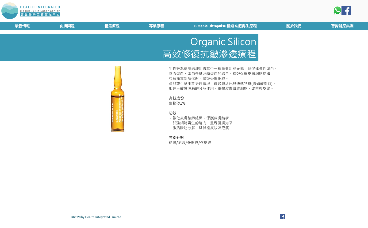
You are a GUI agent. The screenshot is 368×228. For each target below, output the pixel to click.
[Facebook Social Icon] (346, 10)
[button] (111, 26)
